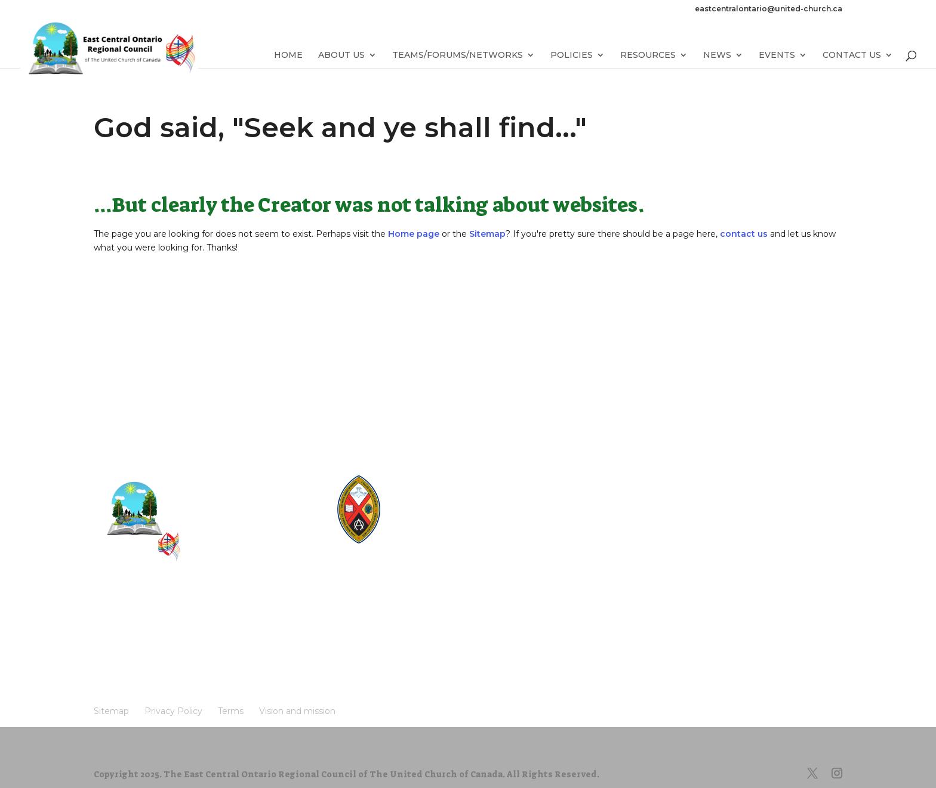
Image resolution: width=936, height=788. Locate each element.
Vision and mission (140, 638)
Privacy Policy (179, 620)
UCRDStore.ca (433, 543)
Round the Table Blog (447, 500)
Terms (237, 620)
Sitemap (487, 233)
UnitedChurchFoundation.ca (458, 511)
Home (288, 55)
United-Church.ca (439, 479)
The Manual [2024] (441, 490)
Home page (413, 233)
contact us (744, 233)
